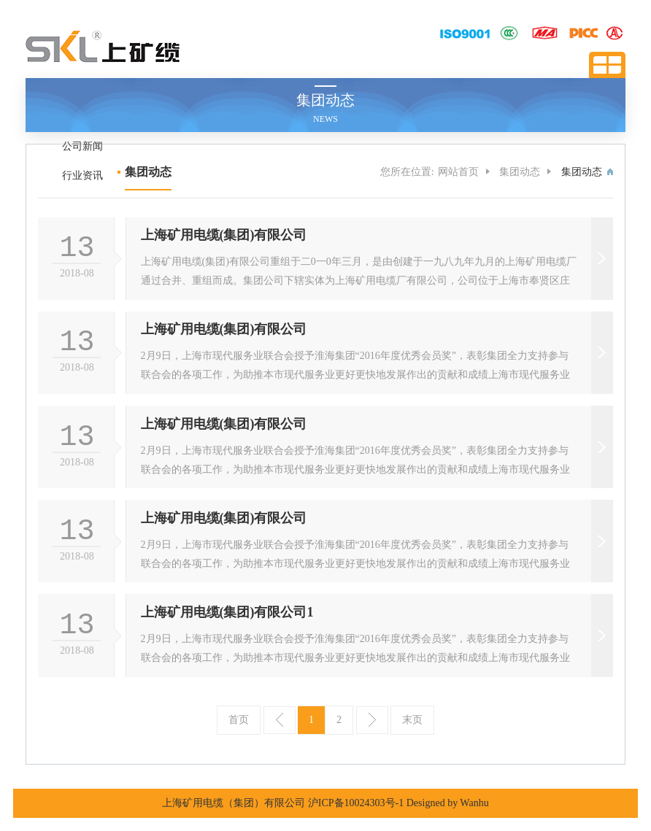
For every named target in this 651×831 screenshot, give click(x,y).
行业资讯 (82, 175)
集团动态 (519, 171)
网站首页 (458, 171)
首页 (238, 719)
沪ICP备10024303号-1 (356, 802)
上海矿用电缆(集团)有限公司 (224, 235)
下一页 (372, 720)
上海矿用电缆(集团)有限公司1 (227, 612)
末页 (412, 719)
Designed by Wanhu (448, 802)
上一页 (279, 720)
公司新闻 (82, 146)
